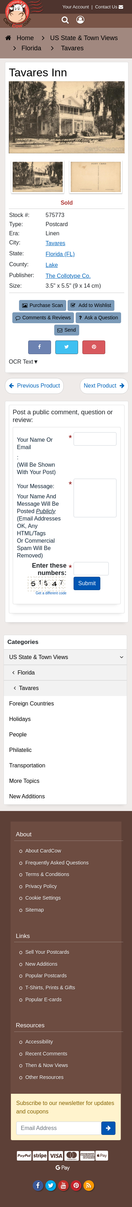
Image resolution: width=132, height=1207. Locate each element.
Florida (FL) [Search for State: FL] (60, 254)
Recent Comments (46, 1053)
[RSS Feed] (89, 1185)
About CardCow (43, 851)
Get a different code (51, 593)
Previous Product (34, 386)
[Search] (65, 19)
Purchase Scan (42, 305)
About (24, 834)
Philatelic (20, 750)
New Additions (27, 796)
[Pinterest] (76, 1185)
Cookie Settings (43, 898)
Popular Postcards (46, 975)
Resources (30, 1025)
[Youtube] (63, 1185)
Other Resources (44, 1077)
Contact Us (106, 6)
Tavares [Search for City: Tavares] (55, 243)
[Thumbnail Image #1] (38, 179)
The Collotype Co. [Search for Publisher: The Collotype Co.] (68, 276)
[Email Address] (58, 1128)
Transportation (27, 765)
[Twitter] (50, 1185)
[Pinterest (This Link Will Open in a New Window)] (93, 347)
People (18, 734)
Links (23, 936)
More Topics (24, 781)
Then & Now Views (46, 1065)
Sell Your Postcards (47, 952)
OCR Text (21, 362)
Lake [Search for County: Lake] (52, 265)
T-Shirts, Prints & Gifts (50, 987)
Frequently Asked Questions (57, 863)
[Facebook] (38, 1185)
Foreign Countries (31, 704)
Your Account (76, 6)
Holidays (20, 719)
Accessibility (39, 1042)
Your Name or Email (35, 443)
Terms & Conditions (47, 874)
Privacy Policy (41, 886)
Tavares (24, 688)
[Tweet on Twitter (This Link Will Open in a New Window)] (66, 347)
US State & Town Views (66, 657)
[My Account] (80, 19)
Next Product (104, 386)
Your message (35, 486)
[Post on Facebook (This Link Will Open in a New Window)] (39, 347)
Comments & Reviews (43, 317)
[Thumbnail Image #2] (96, 179)
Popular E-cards (43, 999)
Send (66, 330)
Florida (22, 673)
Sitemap (34, 910)
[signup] (108, 1128)
